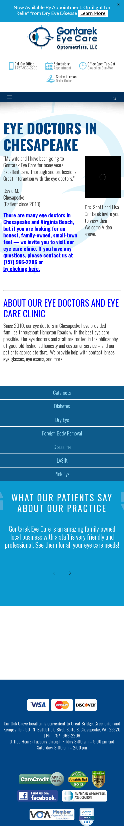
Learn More (93, 13)
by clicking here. (21, 257)
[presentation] (54, 562)
